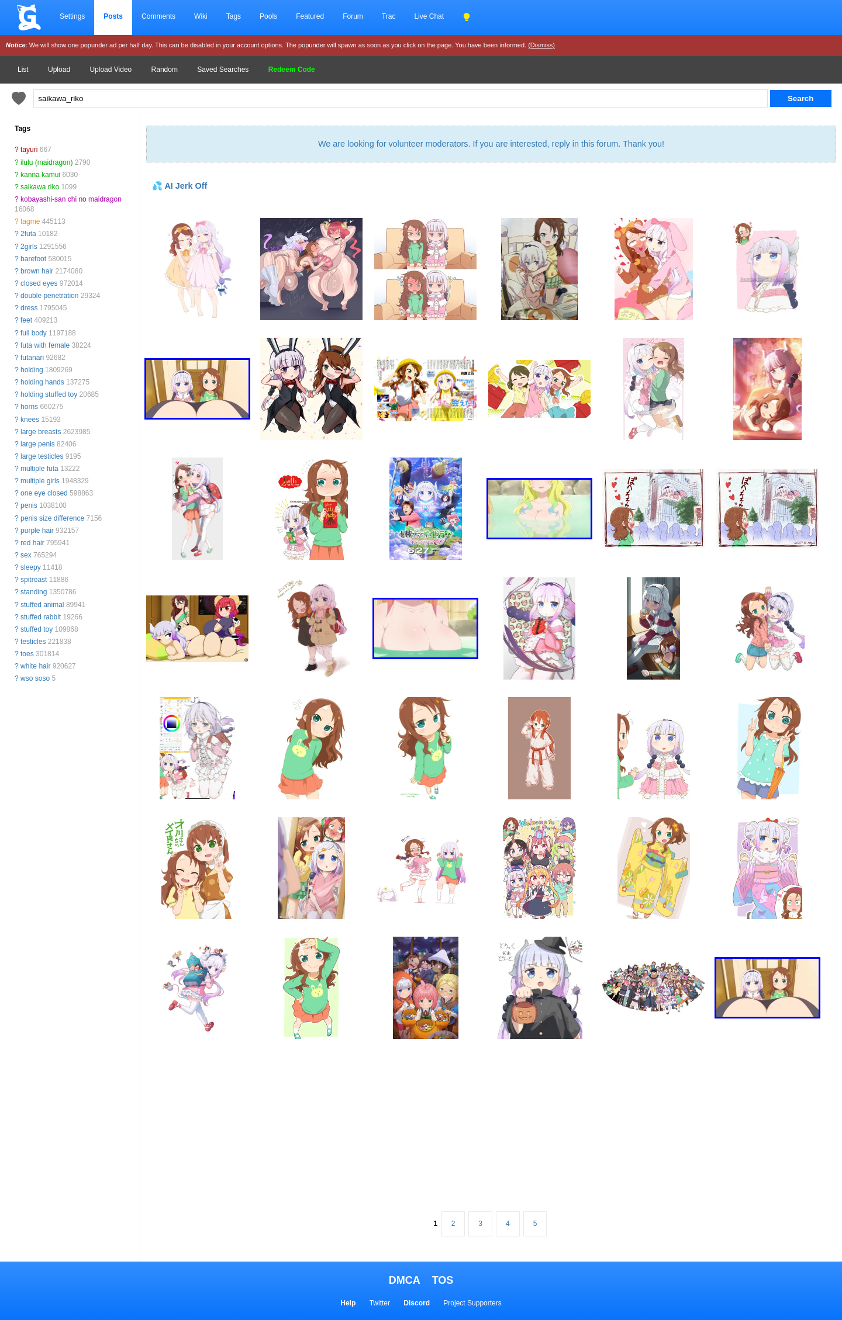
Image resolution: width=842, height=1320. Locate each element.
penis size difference (52, 518)
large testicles (41, 456)
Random (164, 69)
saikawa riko (39, 187)
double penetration (49, 296)
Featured (310, 16)
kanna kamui (40, 175)
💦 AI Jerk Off (179, 185)
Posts (113, 16)
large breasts (40, 432)
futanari (32, 358)
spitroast (33, 580)
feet (26, 320)
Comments (158, 16)
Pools (268, 16)
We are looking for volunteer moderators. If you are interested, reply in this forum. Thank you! (491, 143)
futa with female (45, 345)
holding (31, 370)
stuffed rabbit (40, 617)
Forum (353, 16)
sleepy (30, 567)
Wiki (201, 16)
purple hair (37, 530)
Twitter (380, 1303)
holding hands (42, 382)
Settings (72, 16)
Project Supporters (472, 1303)
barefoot (33, 259)
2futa (28, 234)
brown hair (36, 271)
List (23, 69)
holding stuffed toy (48, 394)
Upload (59, 69)
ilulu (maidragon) (46, 162)
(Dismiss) (541, 44)
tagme (30, 221)
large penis (37, 444)
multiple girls (40, 481)
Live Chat (429, 16)
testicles (33, 642)
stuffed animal (42, 605)
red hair (32, 543)
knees (29, 419)
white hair (35, 666)
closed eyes (38, 283)
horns (29, 407)
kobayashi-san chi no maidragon (71, 199)
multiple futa (39, 469)
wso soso (35, 678)
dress (28, 308)
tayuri (28, 149)
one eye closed (44, 493)
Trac (389, 16)
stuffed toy (36, 629)
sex (26, 555)
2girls (28, 246)
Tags (233, 16)
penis (28, 505)
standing (33, 592)
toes (27, 654)
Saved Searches (223, 69)
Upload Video (110, 69)
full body (33, 333)
